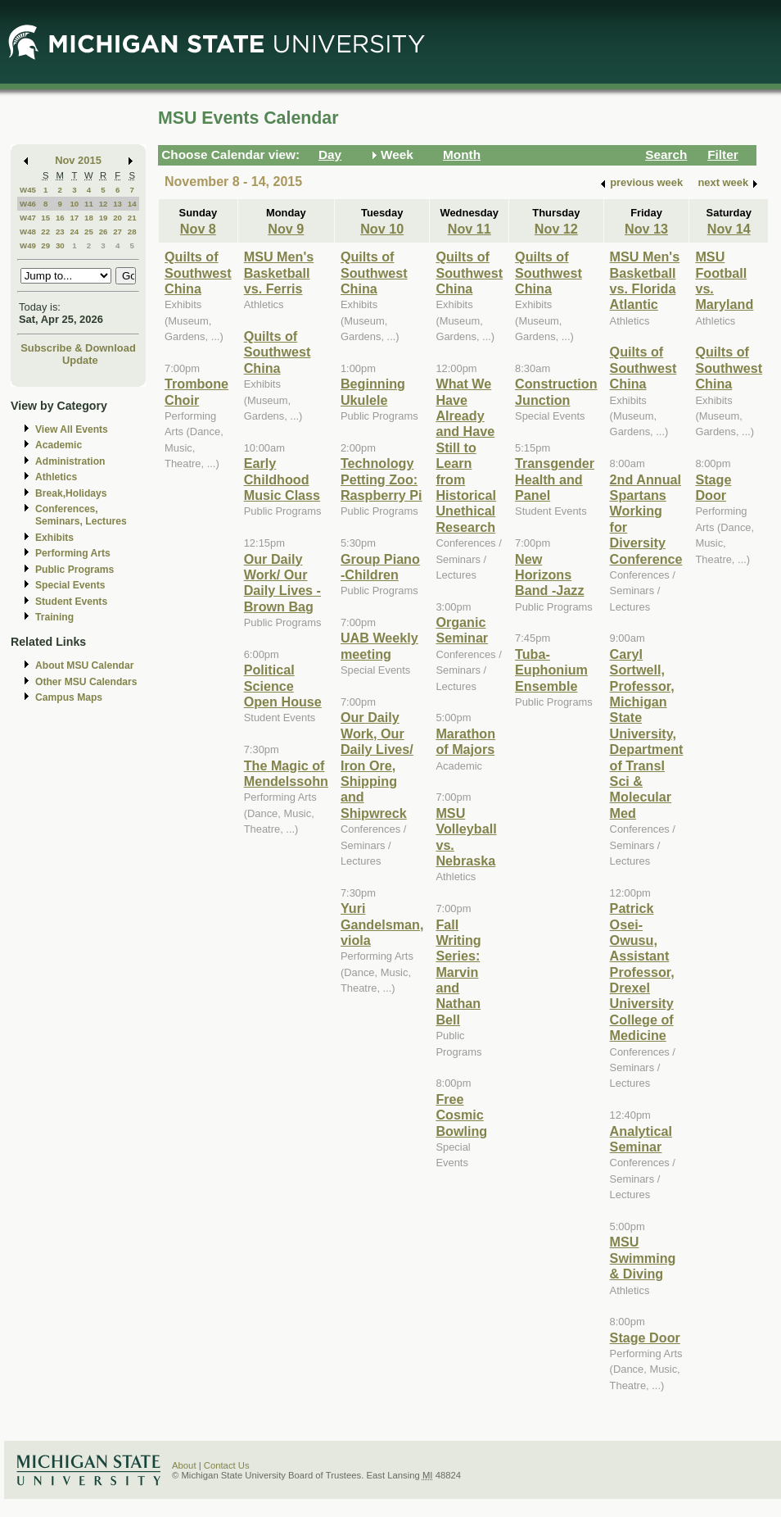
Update (80, 360)
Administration (70, 461)
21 (132, 217)
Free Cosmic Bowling (461, 1115)
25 (88, 231)
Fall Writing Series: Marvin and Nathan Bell (458, 972)
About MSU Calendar (84, 665)
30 (60, 245)
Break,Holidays (71, 493)
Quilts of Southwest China (198, 272)
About (184, 1465)
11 (88, 203)
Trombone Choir (196, 391)
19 (103, 217)
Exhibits (54, 537)
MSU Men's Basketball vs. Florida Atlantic (645, 280)
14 (132, 203)
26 (103, 231)
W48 (28, 231)
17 (74, 217)
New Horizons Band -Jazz (549, 575)
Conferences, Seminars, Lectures (81, 515)
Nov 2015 (78, 160)
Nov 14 (729, 228)
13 (117, 203)
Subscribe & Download (78, 348)
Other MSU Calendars (86, 682)
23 (60, 231)
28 (132, 231)
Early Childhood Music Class (282, 479)
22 (45, 231)
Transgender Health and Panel (554, 479)
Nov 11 (469, 228)
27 (117, 231)
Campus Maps (68, 697)
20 (117, 217)
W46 (28, 203)
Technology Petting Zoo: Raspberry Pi (381, 479)
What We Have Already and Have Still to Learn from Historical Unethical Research (466, 455)
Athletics (56, 477)
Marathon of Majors (465, 741)
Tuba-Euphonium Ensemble (551, 670)
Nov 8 (198, 228)
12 (103, 203)
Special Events (70, 585)
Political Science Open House (283, 685)
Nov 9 (286, 228)
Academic (58, 445)
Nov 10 (382, 228)
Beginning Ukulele (373, 391)
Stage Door (645, 1337)
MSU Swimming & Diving (643, 1257)
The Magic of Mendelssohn (286, 773)
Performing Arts (73, 553)
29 (45, 245)
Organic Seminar (462, 630)
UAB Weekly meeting (379, 645)
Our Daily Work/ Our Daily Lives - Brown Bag (282, 583)
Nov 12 (556, 228)
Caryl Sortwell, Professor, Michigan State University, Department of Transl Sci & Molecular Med (647, 733)
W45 (28, 189)
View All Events (71, 429)
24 (74, 231)
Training (54, 617)
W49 (28, 245)
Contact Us (227, 1465)
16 (60, 217)
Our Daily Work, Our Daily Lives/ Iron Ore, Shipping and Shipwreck (377, 765)
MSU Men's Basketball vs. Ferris (279, 272)
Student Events (71, 601)
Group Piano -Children (380, 567)
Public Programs (74, 569)
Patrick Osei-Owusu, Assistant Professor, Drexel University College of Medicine (642, 971)
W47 (28, 217)
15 (45, 217)
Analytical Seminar (641, 1139)
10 (74, 203)
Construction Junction (556, 391)
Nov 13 (646, 228)
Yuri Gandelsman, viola (382, 924)
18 (88, 217)
